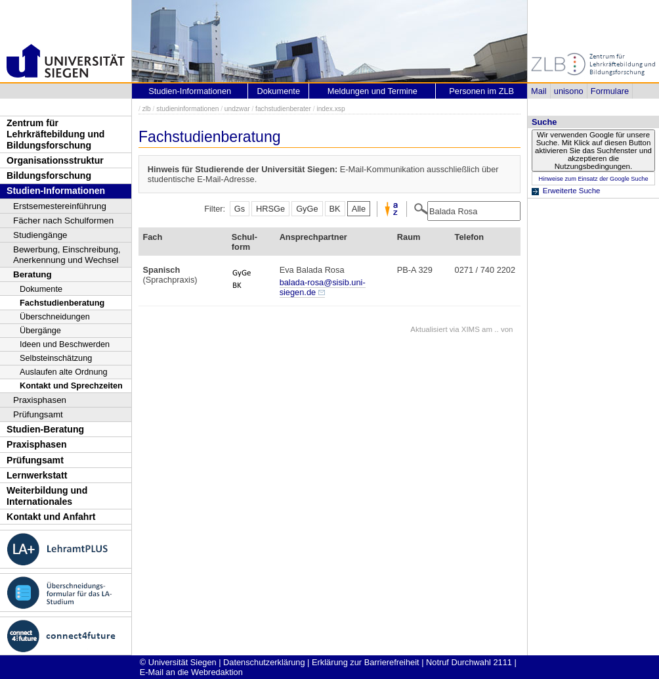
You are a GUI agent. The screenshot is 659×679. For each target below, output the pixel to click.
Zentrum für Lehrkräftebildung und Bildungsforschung (55, 134)
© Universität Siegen (178, 662)
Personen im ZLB (481, 91)
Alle (359, 209)
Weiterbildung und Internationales (47, 496)
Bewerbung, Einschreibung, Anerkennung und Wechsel (67, 255)
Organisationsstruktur (55, 160)
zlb (146, 108)
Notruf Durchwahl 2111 (469, 662)
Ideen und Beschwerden (65, 344)
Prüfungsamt (38, 414)
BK (335, 209)
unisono (569, 91)
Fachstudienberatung (62, 303)
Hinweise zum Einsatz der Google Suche (593, 179)
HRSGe (270, 209)
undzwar (237, 108)
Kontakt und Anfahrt (51, 516)
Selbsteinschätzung (56, 358)
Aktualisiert (428, 329)
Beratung (32, 274)
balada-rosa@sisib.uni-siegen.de (323, 287)
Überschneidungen (55, 316)
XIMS (470, 329)
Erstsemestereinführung (59, 206)
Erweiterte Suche (572, 191)
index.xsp (330, 108)
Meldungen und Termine (372, 91)
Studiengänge (40, 235)
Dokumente (41, 289)
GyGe (307, 209)
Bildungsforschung (49, 175)
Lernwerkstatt (37, 475)
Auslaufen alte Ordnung (64, 372)
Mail (538, 91)
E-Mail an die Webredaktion (191, 672)
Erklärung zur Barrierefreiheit (365, 662)
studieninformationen (187, 108)
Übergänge (40, 330)
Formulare (610, 91)
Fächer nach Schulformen (63, 220)
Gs (239, 209)
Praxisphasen (39, 400)
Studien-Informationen (56, 190)
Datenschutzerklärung (264, 662)
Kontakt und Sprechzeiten (71, 385)
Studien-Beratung (45, 429)
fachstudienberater (283, 108)
